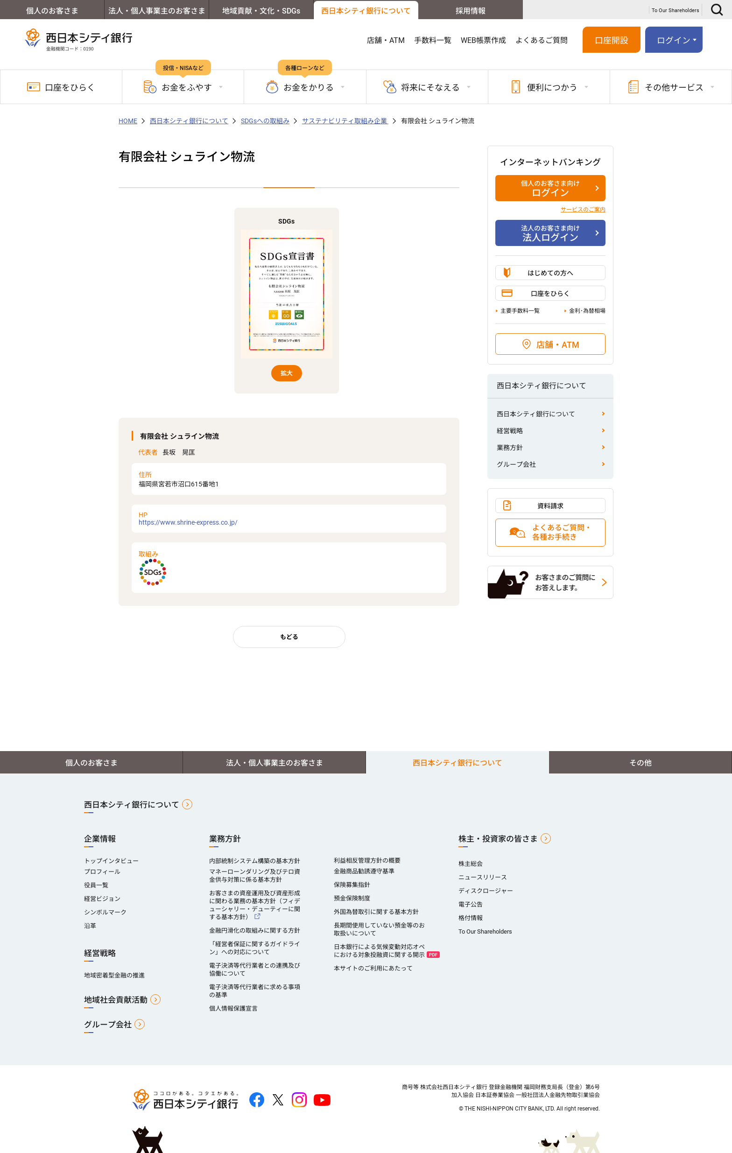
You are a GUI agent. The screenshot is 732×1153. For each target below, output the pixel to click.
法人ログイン (550, 233)
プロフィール (102, 871)
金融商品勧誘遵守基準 (364, 871)
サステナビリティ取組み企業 (345, 121)
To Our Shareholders (675, 10)
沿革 (90, 925)
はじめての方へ (550, 273)
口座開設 (611, 40)
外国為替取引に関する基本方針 (376, 911)
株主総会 (470, 863)
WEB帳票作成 (483, 40)
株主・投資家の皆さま (498, 839)
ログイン (673, 40)
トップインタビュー (111, 861)
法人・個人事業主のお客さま (156, 11)
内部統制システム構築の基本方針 (254, 861)
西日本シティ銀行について (366, 11)
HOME (128, 121)
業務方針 (510, 447)
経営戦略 (510, 431)
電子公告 (470, 904)
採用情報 (471, 11)
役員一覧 (96, 885)
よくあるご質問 (541, 40)
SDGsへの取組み (265, 121)
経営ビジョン (102, 898)
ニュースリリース (482, 877)
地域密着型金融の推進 (114, 975)
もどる (289, 636)
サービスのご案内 (583, 209)
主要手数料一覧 (520, 311)
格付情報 (470, 917)
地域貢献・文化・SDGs (261, 11)
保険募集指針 (352, 884)
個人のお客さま (52, 11)
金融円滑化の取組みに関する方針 (254, 930)
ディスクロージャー (485, 890)
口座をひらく (61, 86)
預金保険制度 (352, 898)
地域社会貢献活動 (116, 1000)
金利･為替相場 (587, 311)
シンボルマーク (105, 912)
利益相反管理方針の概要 (367, 860)
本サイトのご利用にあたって (373, 968)
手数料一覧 (432, 40)
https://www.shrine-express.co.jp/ (289, 518)
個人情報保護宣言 (233, 1008)
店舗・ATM (386, 40)
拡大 (287, 373)
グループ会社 (516, 464)
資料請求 (550, 506)
